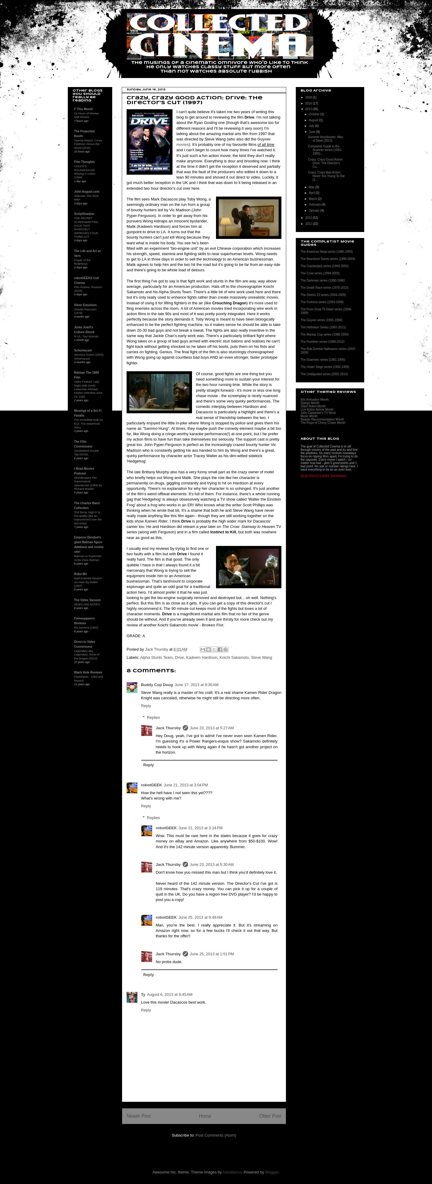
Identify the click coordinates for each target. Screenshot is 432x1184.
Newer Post (139, 1116)
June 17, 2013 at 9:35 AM (196, 684)
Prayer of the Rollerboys (82, 261)
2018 (309, 97)
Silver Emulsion (85, 305)
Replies (153, 717)
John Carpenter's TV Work (318, 412)
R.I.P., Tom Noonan (86, 336)
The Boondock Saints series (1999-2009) (328, 259)
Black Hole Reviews (88, 672)
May (312, 187)
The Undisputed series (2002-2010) (324, 374)
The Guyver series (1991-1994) (321, 320)
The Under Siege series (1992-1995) (325, 367)
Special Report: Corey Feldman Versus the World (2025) (88, 144)
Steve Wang (261, 657)
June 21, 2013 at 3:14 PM (200, 828)
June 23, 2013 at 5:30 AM (212, 864)
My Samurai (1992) (86, 627)
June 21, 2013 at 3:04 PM (186, 785)
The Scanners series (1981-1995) (323, 359)
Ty (143, 994)
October (314, 114)
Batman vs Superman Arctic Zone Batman (87, 557)
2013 (309, 109)
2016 (309, 103)
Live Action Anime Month (317, 409)
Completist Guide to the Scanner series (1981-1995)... (325, 150)
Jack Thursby (168, 728)
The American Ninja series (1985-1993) (327, 251)
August (314, 120)
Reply (146, 705)
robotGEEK (151, 785)
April (312, 192)
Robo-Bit (80, 574)
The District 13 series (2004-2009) (323, 295)
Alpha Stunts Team (156, 657)
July (312, 126)
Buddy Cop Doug (157, 684)
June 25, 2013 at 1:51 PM (212, 954)
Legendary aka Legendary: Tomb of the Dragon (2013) (86, 654)
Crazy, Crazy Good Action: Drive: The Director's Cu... (325, 163)
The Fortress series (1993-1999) (322, 302)
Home (205, 1116)
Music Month (309, 416)
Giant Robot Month (313, 406)
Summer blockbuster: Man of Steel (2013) (325, 138)
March (313, 198)
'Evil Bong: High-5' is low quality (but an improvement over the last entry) (88, 518)
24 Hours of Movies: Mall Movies (86, 115)
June (312, 132)
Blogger (271, 1172)
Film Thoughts (84, 162)
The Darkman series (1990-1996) (323, 280)
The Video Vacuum (87, 600)
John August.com (86, 191)
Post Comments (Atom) (216, 1135)
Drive (179, 657)
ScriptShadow (84, 213)
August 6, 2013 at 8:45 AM (169, 994)
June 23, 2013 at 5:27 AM (212, 728)
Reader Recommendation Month (322, 419)
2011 (309, 223)
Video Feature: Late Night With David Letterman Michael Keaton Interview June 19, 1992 (88, 389)
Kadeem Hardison (202, 657)
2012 (309, 217)
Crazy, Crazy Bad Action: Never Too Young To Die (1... (326, 176)
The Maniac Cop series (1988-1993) (325, 334)
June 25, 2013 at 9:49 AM (200, 917)
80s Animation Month (314, 399)
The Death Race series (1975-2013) (325, 287)
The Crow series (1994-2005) (320, 273)
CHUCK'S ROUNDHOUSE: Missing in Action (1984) (84, 171)
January (314, 210)
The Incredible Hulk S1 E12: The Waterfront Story (88, 423)
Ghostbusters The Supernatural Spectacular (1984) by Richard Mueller (88, 483)
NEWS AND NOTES (87, 604)
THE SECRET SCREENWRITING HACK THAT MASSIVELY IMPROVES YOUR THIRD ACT (86, 227)
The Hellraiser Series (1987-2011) (323, 327)
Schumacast (83, 350)
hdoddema (232, 1172)
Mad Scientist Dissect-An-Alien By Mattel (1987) (88, 582)
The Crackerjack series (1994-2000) (325, 266)
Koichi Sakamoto (234, 657)
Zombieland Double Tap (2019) (86, 452)
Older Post (270, 1116)
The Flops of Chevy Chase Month (323, 422)
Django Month (310, 403)
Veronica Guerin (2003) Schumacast (89, 356)
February (315, 204)
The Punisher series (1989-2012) (322, 341)
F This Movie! (83, 109)
